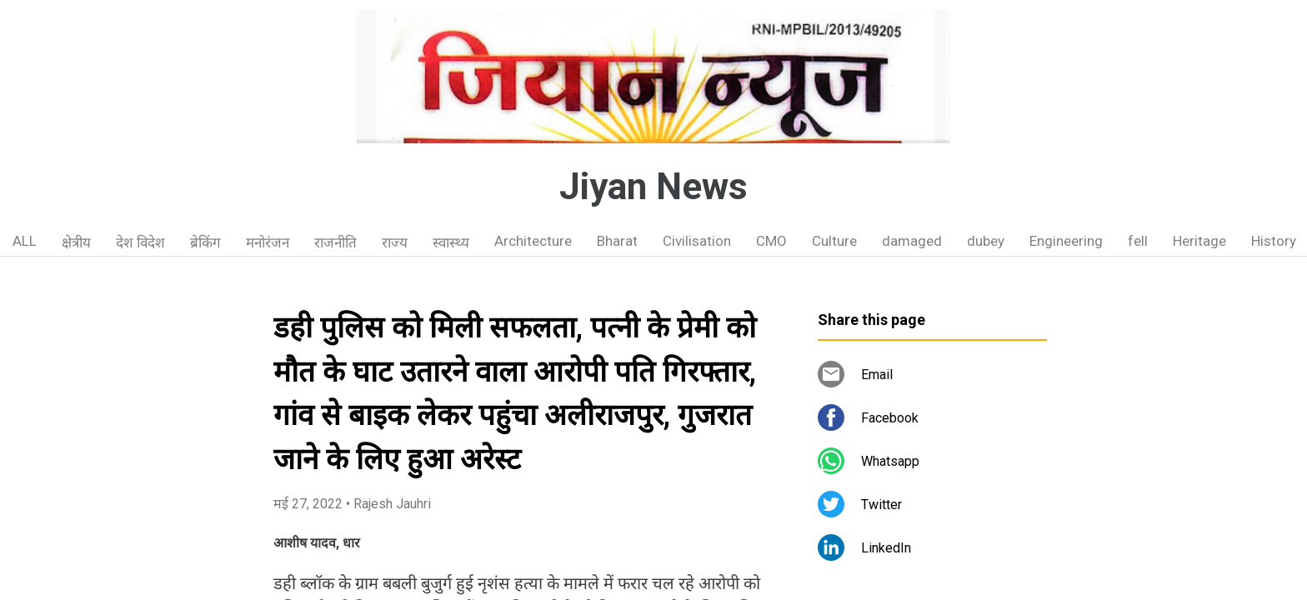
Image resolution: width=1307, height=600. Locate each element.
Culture (834, 240)
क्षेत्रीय (76, 242)
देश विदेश (140, 242)
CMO (771, 240)
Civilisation (697, 240)
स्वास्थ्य (451, 242)
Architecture (533, 240)
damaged (912, 240)
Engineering (1066, 240)
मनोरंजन (267, 242)
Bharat (617, 240)
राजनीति (335, 242)
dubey (985, 240)
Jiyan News (653, 186)
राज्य (395, 242)
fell (1138, 240)
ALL (25, 240)
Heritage (1199, 240)
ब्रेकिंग (205, 242)
